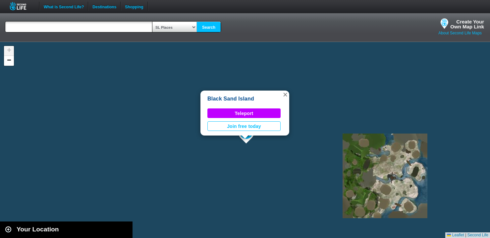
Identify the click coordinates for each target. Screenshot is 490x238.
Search (208, 27)
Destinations (104, 6)
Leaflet (455, 235)
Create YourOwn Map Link (467, 24)
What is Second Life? (64, 6)
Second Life (21, 6)
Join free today (244, 126)
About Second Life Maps (460, 33)
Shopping (134, 6)
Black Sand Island (230, 98)
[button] (285, 95)
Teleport (244, 113)
